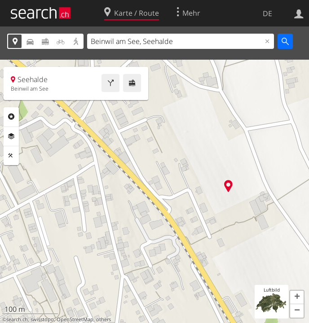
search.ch (17, 319)
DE (267, 13)
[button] (297, 297)
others (103, 319)
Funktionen (11, 155)
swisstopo (42, 319)
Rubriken (11, 116)
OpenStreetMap (75, 319)
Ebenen (11, 136)
